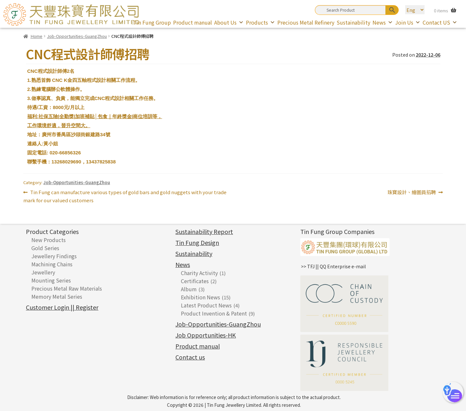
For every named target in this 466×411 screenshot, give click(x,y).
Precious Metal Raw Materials (66, 288)
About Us (229, 22)
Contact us (190, 357)
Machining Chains (51, 264)
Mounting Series (51, 280)
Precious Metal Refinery (305, 22)
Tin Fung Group (152, 22)
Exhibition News (200, 297)
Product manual (192, 22)
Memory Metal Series (56, 296)
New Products (48, 240)
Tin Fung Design (197, 242)
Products (260, 22)
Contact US (440, 22)
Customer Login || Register (62, 307)
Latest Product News (206, 305)
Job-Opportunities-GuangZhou (77, 36)
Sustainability (353, 22)
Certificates (195, 281)
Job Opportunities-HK (205, 335)
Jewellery (43, 272)
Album (189, 289)
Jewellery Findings (54, 256)
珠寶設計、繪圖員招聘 (411, 192)
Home (36, 36)
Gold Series (45, 248)
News (382, 22)
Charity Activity (199, 273)
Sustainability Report (204, 231)
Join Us (407, 22)
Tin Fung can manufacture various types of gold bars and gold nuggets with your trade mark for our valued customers (125, 196)
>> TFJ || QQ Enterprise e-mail (333, 266)
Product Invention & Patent (214, 313)
